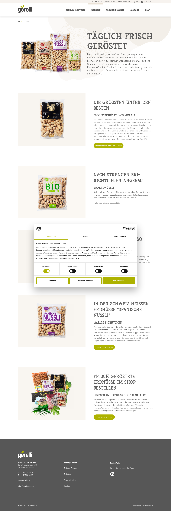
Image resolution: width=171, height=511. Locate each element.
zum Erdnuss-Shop (104, 417)
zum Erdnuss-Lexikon (104, 347)
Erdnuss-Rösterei (75, 10)
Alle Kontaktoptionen (26, 486)
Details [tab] (85, 236)
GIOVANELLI (147, 2)
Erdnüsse (95, 10)
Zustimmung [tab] (51, 236)
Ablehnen (52, 281)
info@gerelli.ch (24, 480)
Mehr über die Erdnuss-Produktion (108, 145)
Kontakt (134, 10)
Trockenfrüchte (115, 10)
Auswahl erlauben (85, 281)
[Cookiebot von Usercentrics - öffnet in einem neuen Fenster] (125, 228)
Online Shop (97, 2)
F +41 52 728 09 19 (25, 475)
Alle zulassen (118, 281)
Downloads (110, 2)
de (137, 2)
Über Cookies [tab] (120, 236)
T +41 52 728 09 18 (25, 472)
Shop (147, 10)
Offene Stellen (124, 2)
